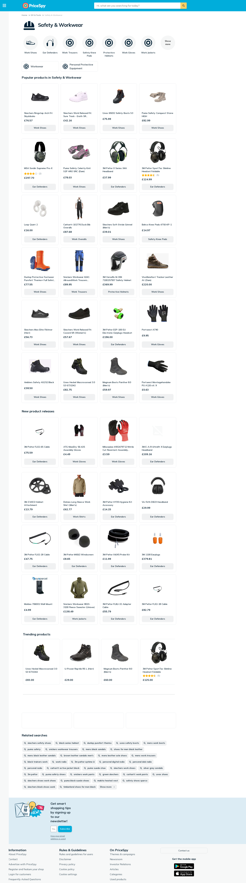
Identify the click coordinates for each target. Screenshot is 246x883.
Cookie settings (83, 856)
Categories (131, 856)
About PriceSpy (33, 836)
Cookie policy (82, 851)
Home (24, 15)
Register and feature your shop (41, 851)
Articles (129, 851)
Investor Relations (135, 846)
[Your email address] (87, 811)
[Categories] (4, 5)
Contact (28, 841)
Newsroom (131, 841)
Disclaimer (80, 841)
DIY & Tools (36, 15)
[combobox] (137, 6)
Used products (133, 861)
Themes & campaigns (137, 836)
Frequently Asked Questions (40, 861)
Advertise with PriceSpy (38, 846)
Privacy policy (82, 846)
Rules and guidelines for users (91, 836)
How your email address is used (80, 818)
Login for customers (35, 856)
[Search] (183, 6)
